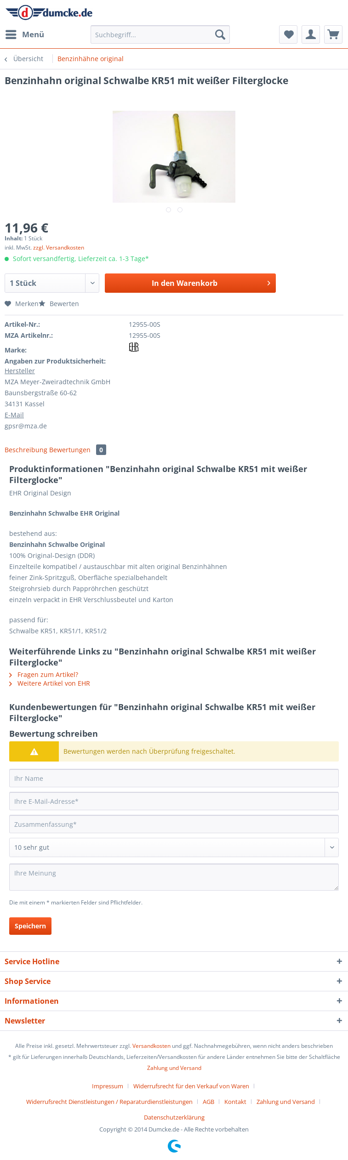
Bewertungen (77, 449)
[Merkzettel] (288, 34)
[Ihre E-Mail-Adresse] (174, 801)
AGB (208, 1101)
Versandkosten (151, 1046)
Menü (25, 33)
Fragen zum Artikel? (43, 674)
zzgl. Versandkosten (58, 247)
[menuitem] (24, 34)
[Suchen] (220, 34)
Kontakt (235, 1101)
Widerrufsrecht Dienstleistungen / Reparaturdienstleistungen (109, 1101)
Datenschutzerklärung (174, 1117)
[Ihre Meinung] (174, 877)
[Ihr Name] (174, 778)
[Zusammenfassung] (174, 824)
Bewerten (59, 303)
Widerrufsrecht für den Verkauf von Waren (191, 1086)
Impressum (107, 1086)
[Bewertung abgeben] (174, 847)
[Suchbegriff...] (160, 34)
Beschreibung (26, 449)
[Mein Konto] (311, 34)
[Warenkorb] (333, 34)
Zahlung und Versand (174, 1068)
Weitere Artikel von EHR (49, 683)
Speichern (30, 925)
